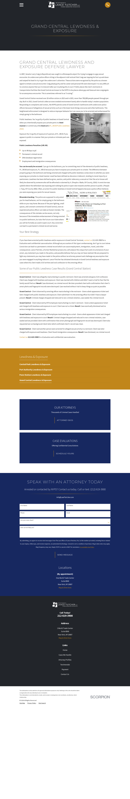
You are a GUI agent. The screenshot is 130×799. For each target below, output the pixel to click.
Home (65, 741)
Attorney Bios (65, 420)
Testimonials (65, 756)
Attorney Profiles (65, 751)
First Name (23, 505)
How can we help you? (27, 527)
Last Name (70, 505)
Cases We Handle (65, 746)
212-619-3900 (65, 707)
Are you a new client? (27, 520)
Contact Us (65, 765)
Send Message (65, 555)
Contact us (24, 337)
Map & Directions (65, 679)
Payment (65, 761)
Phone (22, 513)
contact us (88, 240)
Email (68, 513)
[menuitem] (35, 364)
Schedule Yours (65, 454)
